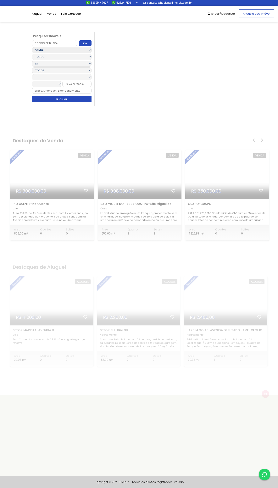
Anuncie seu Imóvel (256, 14)
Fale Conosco (71, 14)
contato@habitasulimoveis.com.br (167, 3)
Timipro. (124, 482)
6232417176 (121, 3)
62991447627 (97, 3)
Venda (51, 14)
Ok (85, 43)
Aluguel (37, 14)
